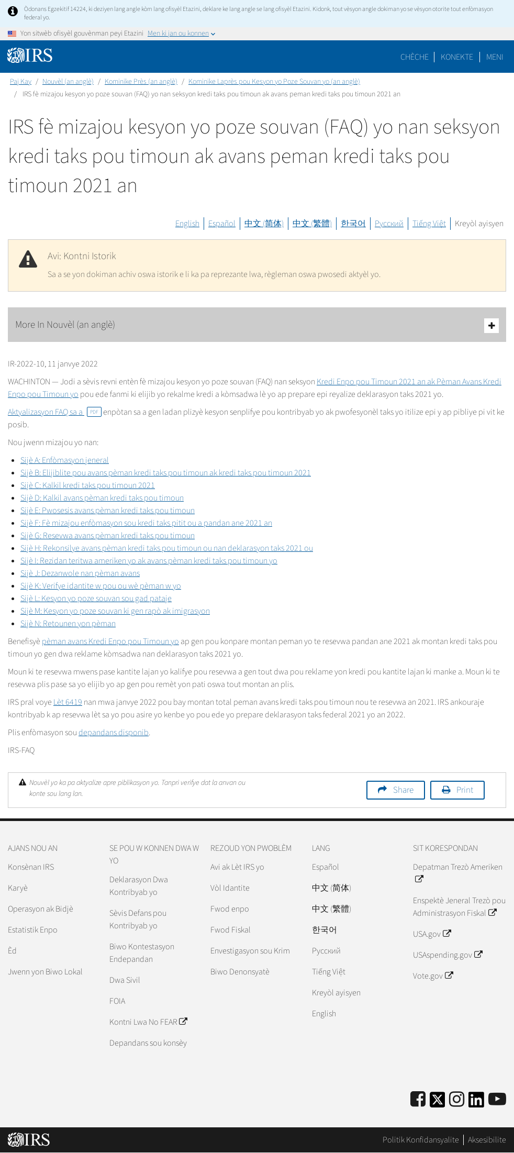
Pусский (326, 951)
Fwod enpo (229, 909)
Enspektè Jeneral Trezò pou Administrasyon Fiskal (459, 907)
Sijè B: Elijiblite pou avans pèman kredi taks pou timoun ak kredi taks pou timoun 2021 (165, 473)
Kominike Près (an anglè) (141, 81)
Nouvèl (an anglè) (68, 81)
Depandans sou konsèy (148, 1043)
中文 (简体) (264, 223)
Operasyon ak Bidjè (40, 909)
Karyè (18, 888)
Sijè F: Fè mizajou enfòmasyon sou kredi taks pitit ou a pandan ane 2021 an (146, 523)
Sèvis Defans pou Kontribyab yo (137, 919)
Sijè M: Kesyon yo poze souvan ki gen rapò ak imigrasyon (115, 611)
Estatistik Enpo (33, 930)
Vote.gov (432, 976)
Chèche (414, 57)
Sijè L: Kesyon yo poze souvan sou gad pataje (96, 598)
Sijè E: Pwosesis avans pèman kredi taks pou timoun (107, 510)
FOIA (117, 1001)
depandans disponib (114, 732)
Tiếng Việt (429, 223)
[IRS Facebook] (418, 1100)
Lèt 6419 (67, 702)
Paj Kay (20, 81)
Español (222, 223)
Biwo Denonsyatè (240, 972)
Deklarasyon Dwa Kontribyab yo (138, 886)
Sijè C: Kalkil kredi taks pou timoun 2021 (87, 485)
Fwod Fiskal (230, 930)
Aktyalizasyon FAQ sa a (55, 412)
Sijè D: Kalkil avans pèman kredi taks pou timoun (102, 498)
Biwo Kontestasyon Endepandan (141, 953)
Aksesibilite (487, 1140)
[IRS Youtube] (497, 1100)
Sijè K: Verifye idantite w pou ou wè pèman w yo (100, 586)
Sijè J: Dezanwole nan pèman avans (80, 573)
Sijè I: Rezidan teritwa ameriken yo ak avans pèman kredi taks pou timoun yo (148, 561)
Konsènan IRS (31, 867)
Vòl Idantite (230, 888)
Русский (389, 223)
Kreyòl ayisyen (479, 223)
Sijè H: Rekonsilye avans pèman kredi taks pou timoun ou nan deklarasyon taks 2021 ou (166, 548)
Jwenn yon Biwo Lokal (45, 972)
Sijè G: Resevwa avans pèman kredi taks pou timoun (107, 535)
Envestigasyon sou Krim (250, 951)
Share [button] (403, 790)
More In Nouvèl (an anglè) (257, 325)
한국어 (353, 223)
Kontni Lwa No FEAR (148, 1022)
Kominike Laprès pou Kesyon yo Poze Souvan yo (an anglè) (274, 81)
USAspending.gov (447, 955)
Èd (12, 951)
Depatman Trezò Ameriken (457, 873)
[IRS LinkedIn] (476, 1103)
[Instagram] (456, 1100)
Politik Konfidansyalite (421, 1140)
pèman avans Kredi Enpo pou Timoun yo (110, 641)
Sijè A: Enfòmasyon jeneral (64, 460)
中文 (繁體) (312, 223)
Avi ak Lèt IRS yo (237, 867)
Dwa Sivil (124, 980)
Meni (495, 57)
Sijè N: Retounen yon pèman (68, 623)
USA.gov (431, 934)
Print (464, 790)
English (187, 223)
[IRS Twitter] (437, 1103)
